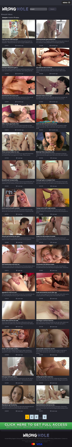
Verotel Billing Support (10, 438)
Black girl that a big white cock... (45, 152)
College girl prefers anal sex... (45, 377)
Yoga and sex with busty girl (10, 39)
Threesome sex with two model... (45, 264)
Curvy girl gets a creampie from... (46, 180)
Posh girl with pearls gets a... (10, 67)
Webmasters (57, 438)
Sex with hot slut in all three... (44, 67)
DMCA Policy (50, 438)
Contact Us (64, 438)
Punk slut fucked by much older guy (46, 292)
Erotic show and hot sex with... (10, 320)
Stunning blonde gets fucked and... (46, 39)
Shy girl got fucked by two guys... (11, 236)
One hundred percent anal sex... (11, 264)
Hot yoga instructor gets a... (10, 377)
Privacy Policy (20, 438)
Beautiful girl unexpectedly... (10, 180)
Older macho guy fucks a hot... (11, 124)
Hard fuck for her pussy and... (10, 95)
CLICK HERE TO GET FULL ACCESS (36, 425)
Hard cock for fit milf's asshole (11, 208)
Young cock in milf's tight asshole (45, 208)
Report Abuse (43, 438)
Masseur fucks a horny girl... (44, 95)
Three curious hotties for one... (11, 152)
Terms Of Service (28, 438)
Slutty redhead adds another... (10, 348)
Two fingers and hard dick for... (45, 320)
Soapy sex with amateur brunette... (46, 236)
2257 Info (36, 438)
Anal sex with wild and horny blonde (46, 124)
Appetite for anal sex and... (10, 292)
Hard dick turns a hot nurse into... (46, 405)
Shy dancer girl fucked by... (10, 405)
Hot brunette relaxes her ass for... (46, 348)
